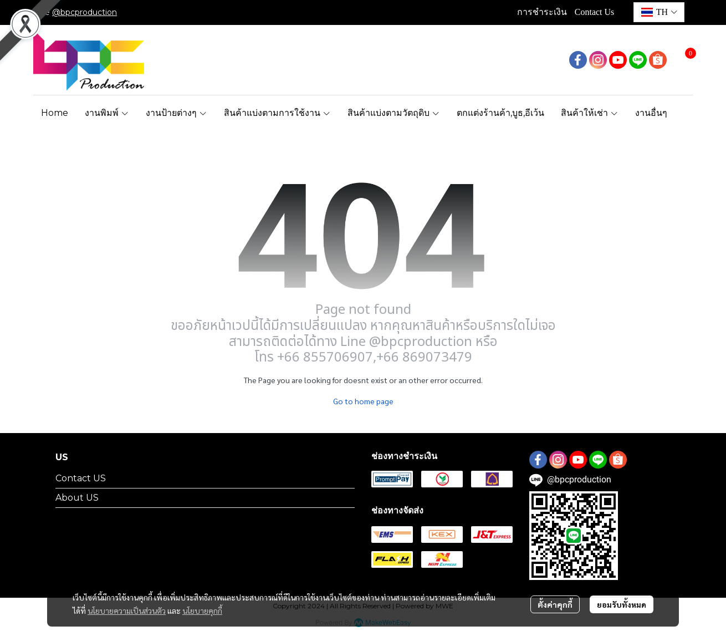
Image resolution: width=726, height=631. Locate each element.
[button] (658, 12)
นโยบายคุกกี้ (202, 610)
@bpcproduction (84, 12)
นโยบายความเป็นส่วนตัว (127, 610)
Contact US (80, 478)
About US (77, 497)
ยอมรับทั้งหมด (621, 604)
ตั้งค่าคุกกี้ (555, 604)
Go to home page (363, 401)
